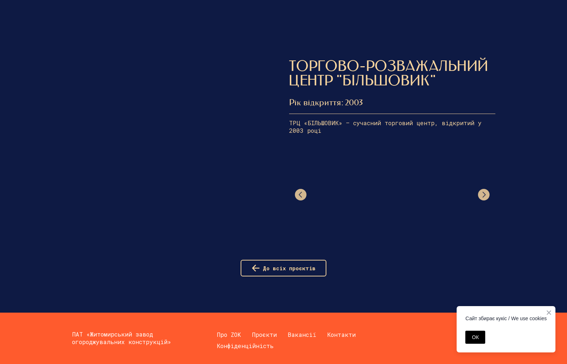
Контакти (341, 334)
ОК (475, 337)
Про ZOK (229, 334)
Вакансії (302, 334)
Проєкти (264, 334)
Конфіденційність (245, 346)
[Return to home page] (78, 11)
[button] (283, 268)
